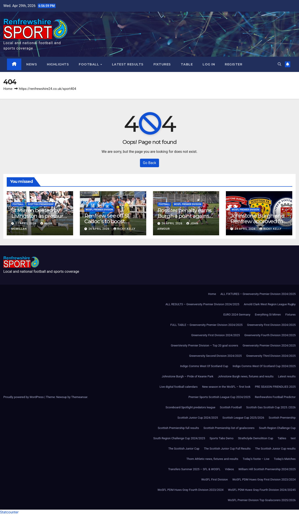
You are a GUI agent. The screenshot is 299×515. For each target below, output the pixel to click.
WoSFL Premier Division (99, 209)
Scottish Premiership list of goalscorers (228, 428)
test (293, 438)
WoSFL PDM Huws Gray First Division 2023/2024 (264, 479)
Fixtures (162, 64)
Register (233, 64)
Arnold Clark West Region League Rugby (270, 304)
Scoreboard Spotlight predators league (190, 407)
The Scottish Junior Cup (183, 448)
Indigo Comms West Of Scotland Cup (204, 366)
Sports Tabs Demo (222, 438)
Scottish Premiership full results (178, 428)
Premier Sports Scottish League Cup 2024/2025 (219, 397)
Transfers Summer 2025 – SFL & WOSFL (194, 469)
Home (7, 89)
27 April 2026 (26, 223)
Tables (282, 438)
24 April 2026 (245, 228)
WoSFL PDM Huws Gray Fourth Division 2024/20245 (262, 489)
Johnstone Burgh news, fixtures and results (245, 376)
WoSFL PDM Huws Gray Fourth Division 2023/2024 (190, 489)
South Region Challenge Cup (277, 428)
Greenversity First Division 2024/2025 (271, 325)
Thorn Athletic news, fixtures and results (212, 459)
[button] (279, 64)
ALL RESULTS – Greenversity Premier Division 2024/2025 (202, 304)
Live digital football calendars (179, 386)
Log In (209, 64)
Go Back (149, 163)
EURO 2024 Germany (236, 314)
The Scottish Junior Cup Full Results (227, 448)
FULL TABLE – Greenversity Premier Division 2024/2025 (206, 325)
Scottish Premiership (41, 204)
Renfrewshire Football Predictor (275, 397)
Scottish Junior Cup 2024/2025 (197, 417)
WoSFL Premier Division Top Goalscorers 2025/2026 (262, 500)
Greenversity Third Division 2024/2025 (271, 355)
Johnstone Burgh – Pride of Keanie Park (187, 376)
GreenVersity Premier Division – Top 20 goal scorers (204, 345)
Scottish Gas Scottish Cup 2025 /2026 (271, 407)
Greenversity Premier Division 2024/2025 (269, 345)
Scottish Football (231, 407)
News (31, 64)
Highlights (58, 64)
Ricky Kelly (124, 228)
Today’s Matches (285, 459)
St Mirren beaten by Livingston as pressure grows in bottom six (38, 216)
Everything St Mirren (268, 314)
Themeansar (79, 397)
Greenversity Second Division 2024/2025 (215, 355)
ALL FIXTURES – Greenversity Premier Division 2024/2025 (258, 294)
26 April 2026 (99, 228)
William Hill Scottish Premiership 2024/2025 (267, 469)
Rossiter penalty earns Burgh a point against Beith (184, 216)
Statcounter (9, 512)
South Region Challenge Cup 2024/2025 (179, 438)
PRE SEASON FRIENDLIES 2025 (275, 386)
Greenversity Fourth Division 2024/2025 (270, 335)
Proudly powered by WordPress (23, 397)
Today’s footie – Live (256, 459)
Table (187, 64)
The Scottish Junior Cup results (275, 448)
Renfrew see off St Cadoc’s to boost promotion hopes (106, 221)
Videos (229, 469)
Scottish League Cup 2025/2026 (243, 417)
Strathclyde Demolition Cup (255, 438)
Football (89, 64)
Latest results (128, 64)
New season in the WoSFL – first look (226, 386)
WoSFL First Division (214, 479)
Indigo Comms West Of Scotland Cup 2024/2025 (264, 366)
